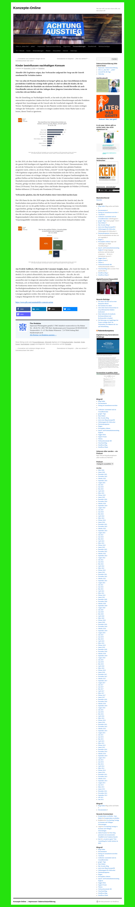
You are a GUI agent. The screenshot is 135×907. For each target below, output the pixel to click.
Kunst (28, 51)
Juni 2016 (101, 712)
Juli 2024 (100, 510)
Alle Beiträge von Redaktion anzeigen (43, 335)
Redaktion (41, 68)
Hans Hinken (101, 223)
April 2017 (101, 691)
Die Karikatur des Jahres (105, 305)
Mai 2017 (100, 689)
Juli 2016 (100, 710)
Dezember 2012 (102, 791)
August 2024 (101, 507)
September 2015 (102, 730)
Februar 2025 (102, 495)
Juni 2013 (101, 785)
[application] (108, 190)
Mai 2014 (100, 764)
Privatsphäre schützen (104, 241)
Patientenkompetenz (103, 233)
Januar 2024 (101, 522)
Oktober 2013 (102, 778)
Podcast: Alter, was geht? (108, 119)
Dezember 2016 (102, 699)
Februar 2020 (102, 620)
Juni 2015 (101, 737)
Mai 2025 (100, 489)
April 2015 (101, 741)
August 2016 (101, 708)
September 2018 (102, 655)
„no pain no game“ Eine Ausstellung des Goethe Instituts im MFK (108, 841)
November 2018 (102, 651)
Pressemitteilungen (79, 46)
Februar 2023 (102, 545)
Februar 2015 (102, 745)
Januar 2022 (101, 572)
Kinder (83, 342)
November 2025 (102, 476)
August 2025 (101, 482)
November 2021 (102, 576)
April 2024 (101, 516)
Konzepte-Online (27, 8)
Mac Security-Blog (103, 225)
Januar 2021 (101, 597)
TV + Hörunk (20, 51)
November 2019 (102, 626)
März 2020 (101, 618)
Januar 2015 (101, 747)
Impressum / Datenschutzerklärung (49, 46)
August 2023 (101, 533)
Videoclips (73, 51)
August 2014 (101, 758)
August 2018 (101, 658)
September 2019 (102, 630)
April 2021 (101, 591)
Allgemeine (66, 46)
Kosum (18, 344)
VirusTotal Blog (102, 269)
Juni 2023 (101, 537)
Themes (100, 262)
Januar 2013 (101, 789)
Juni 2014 (101, 762)
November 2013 (102, 776)
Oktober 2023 (102, 528)
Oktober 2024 (102, 503)
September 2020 (102, 605)
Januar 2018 (101, 672)
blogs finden (101, 206)
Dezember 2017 (102, 674)
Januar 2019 (101, 647)
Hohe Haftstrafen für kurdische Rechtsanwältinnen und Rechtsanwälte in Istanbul (106, 316)
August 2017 (101, 683)
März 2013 (101, 787)
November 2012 (102, 793)
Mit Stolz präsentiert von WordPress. (109, 901)
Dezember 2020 (102, 599)
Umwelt (32, 344)
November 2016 (102, 701)
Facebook (101, 214)
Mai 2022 (100, 564)
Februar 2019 (102, 645)
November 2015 (102, 726)
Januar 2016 (101, 722)
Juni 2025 (101, 487)
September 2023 (102, 530)
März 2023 (101, 543)
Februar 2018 (102, 670)
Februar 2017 (102, 695)
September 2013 (102, 780)
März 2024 (101, 518)
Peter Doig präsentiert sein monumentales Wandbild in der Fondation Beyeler (108, 835)
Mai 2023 (100, 539)
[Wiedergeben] (99, 190)
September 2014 (102, 755)
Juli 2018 (100, 660)
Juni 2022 (101, 562)
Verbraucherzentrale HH (105, 264)
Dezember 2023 (102, 524)
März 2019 (101, 643)
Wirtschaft (48, 342)
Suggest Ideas (102, 258)
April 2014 (101, 766)
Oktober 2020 (102, 603)
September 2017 (102, 680)
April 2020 (101, 616)
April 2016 (101, 716)
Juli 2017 (100, 685)
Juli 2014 (100, 760)
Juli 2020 (100, 610)
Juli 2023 (100, 535)
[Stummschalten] (113, 190)
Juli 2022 (100, 560)
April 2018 (101, 666)
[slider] (106, 190)
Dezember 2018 (102, 649)
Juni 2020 (101, 612)
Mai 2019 (100, 639)
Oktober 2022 (102, 553)
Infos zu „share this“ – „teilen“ (25, 46)
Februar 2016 (102, 720)
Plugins (100, 239)
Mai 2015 (100, 739)
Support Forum (102, 260)
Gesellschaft (92, 46)
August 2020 (101, 608)
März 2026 (101, 470)
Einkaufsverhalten (67, 342)
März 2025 (101, 493)
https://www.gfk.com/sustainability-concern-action (34, 302)
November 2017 (102, 676)
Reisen (48, 51)
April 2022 (101, 566)
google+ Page (102, 221)
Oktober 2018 (102, 653)
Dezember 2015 (102, 724)
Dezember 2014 (102, 749)
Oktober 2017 (102, 678)
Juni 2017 (101, 687)
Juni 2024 (101, 512)
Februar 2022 (102, 570)
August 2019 (101, 633)
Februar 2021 (102, 595)
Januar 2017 (101, 697)
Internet (65, 51)
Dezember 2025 (102, 474)
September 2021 (102, 580)
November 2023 (102, 526)
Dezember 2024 (102, 499)
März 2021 (101, 593)
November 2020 (102, 601)
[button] (23, 309)
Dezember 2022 (102, 549)
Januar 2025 (101, 497)
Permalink (68, 344)
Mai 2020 (100, 614)
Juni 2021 (101, 587)
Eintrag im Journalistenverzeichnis (107, 212)
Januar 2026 (101, 472)
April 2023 (101, 541)
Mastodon (99, 200)
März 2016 (101, 718)
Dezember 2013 (102, 774)
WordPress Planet (103, 275)
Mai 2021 (100, 589)
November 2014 (102, 751)
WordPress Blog (102, 273)
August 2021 (101, 583)
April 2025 (101, 491)
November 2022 (102, 551)
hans (99, 839)
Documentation (102, 210)
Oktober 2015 (102, 728)
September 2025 (102, 480)
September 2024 (102, 505)
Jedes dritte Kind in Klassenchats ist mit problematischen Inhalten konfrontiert (108, 310)
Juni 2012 (101, 799)
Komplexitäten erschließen (111, 818)
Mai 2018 (100, 664)
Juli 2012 (100, 797)
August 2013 (101, 783)
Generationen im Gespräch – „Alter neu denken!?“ (73, 59)
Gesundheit (57, 51)
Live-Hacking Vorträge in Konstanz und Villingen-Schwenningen (108, 822)
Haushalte (77, 342)
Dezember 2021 (102, 574)
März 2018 (101, 668)
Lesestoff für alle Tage (104, 72)
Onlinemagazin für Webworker (106, 229)
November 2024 (102, 501)
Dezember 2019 (102, 624)
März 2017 (101, 693)
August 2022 (101, 558)
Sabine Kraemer (102, 833)
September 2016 (102, 705)
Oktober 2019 (102, 628)
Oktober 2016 (102, 703)
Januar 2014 (101, 772)
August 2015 (101, 733)
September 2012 (102, 795)
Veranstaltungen (38, 51)
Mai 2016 (100, 714)
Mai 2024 (100, 514)
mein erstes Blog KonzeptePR (106, 227)
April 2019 (101, 641)
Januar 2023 (101, 547)
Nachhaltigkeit (25, 344)
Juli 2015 (100, 735)
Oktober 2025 (102, 478)
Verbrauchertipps (104, 46)
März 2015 (101, 743)
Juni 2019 (101, 637)
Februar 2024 (102, 520)
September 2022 (102, 555)
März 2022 (101, 568)
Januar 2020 (101, 622)
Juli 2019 (100, 635)
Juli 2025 (100, 485)
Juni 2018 (101, 662)
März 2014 (101, 768)
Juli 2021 (100, 585)
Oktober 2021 (102, 578)
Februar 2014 (102, 770)
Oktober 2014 (102, 753)
